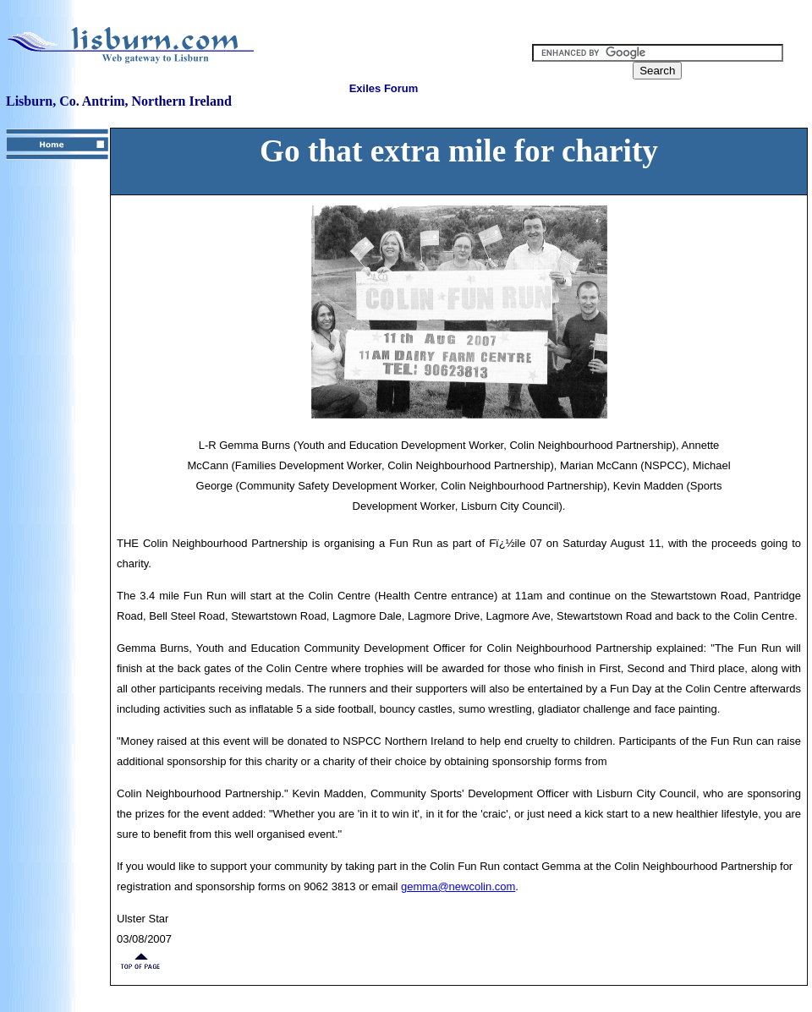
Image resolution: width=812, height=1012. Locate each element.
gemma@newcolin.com (458, 886)
